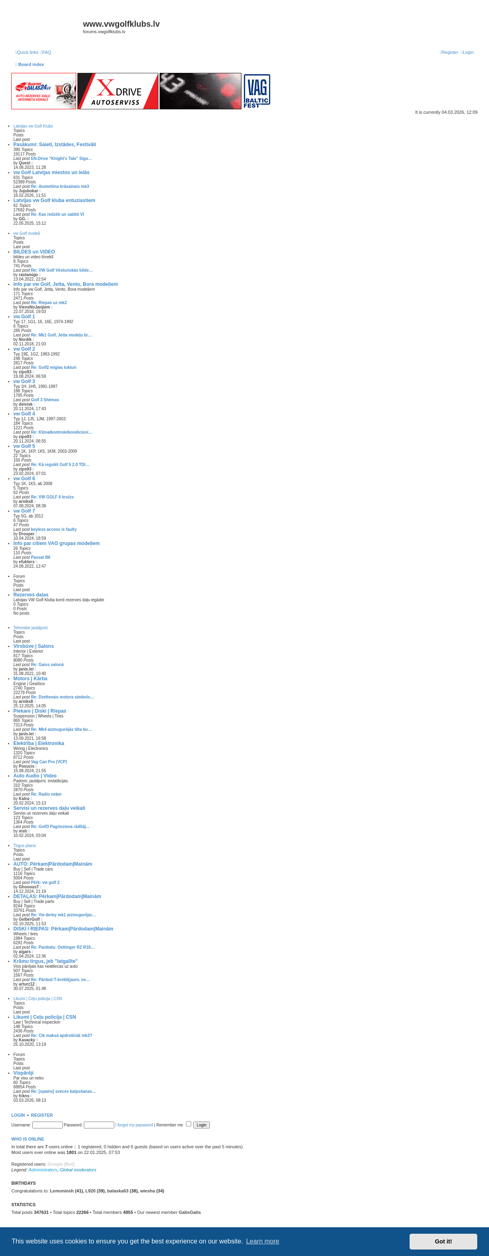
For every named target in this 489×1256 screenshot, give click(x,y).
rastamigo (28, 274)
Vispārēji (23, 1073)
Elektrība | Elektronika (38, 743)
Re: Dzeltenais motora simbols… (62, 697)
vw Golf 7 (24, 511)
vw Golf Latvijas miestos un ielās (51, 172)
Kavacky (27, 1040)
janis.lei (26, 669)
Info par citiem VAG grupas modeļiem (56, 543)
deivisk (25, 404)
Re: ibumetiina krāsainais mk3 (60, 186)
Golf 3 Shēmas (45, 400)
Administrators (43, 1169)
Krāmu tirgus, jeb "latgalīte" (45, 961)
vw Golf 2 (24, 349)
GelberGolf (29, 919)
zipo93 (25, 372)
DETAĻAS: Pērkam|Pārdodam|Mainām (57, 896)
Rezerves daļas (31, 595)
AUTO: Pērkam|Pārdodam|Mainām (52, 864)
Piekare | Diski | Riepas (39, 711)
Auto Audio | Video (35, 776)
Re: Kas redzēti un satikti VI (57, 214)
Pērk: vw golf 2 (45, 882)
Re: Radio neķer (46, 794)
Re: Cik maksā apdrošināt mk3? (61, 1035)
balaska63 (118, 1190)
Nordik (25, 339)
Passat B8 (40, 557)
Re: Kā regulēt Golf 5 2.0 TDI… (60, 464)
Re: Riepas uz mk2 (48, 302)
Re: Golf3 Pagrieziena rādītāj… (60, 826)
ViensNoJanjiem (34, 307)
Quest (24, 163)
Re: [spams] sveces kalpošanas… (63, 1091)
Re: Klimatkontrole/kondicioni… (61, 432)
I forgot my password (134, 1125)
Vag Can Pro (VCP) (49, 762)
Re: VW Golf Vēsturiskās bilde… (62, 270)
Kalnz (24, 798)
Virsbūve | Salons (33, 646)
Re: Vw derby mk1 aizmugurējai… (63, 915)
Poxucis (26, 766)
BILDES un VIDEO (34, 252)
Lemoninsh (62, 1190)
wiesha (147, 1190)
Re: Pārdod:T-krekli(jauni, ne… (60, 979)
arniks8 (26, 501)
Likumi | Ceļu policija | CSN (37, 998)
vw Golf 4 (24, 414)
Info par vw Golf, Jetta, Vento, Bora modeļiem (65, 284)
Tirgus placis (24, 845)
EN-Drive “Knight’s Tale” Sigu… (61, 158)
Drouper (26, 534)
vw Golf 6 (24, 478)
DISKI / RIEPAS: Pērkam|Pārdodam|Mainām (63, 929)
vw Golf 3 (24, 381)
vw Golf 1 (24, 316)
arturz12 (26, 984)
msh (23, 831)
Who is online (27, 1139)
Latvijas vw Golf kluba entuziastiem (54, 200)
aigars (24, 951)
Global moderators (78, 1169)
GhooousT (29, 887)
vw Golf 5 (24, 446)
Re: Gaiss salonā (47, 664)
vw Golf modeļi (26, 233)
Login (18, 1115)
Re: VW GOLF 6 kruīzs (52, 497)
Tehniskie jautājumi (30, 628)
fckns (24, 1096)
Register (42, 1115)
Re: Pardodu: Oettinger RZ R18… (62, 947)
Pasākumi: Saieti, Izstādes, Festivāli (54, 144)
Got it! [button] (443, 1241)
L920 (90, 1190)
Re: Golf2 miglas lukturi (53, 367)
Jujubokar (28, 191)
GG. (22, 219)
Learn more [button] (262, 1241)
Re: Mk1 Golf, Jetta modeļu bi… (61, 335)
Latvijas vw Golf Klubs (33, 126)
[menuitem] (46, 52)
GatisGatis (190, 1212)
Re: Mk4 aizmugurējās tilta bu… (61, 729)
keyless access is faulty (54, 529)
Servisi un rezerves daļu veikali (49, 808)
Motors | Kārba (30, 678)
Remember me (173, 1125)
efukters (26, 562)
